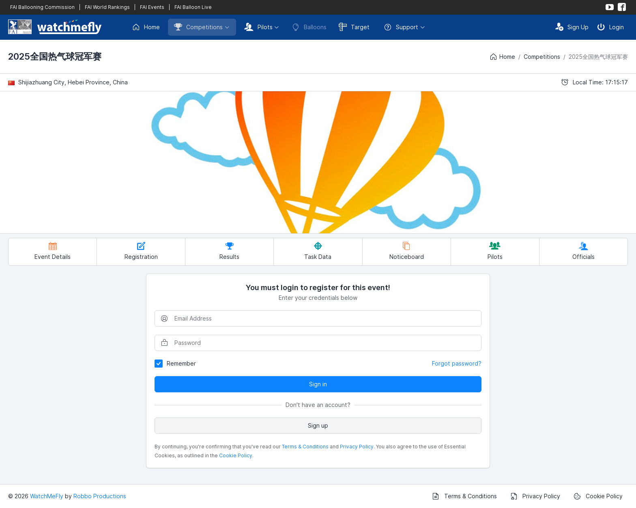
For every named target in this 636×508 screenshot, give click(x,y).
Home (146, 27)
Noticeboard (406, 251)
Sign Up (572, 27)
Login (610, 27)
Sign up (318, 425)
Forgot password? (456, 363)
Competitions (198, 27)
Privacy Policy (357, 446)
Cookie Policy (235, 455)
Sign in (318, 384)
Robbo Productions (99, 496)
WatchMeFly (46, 496)
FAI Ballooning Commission (42, 7)
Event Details (52, 251)
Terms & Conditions (305, 446)
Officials (583, 251)
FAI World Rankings (107, 7)
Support (401, 27)
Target (354, 27)
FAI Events (152, 7)
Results (229, 251)
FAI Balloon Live (193, 7)
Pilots (258, 27)
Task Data (317, 251)
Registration (141, 251)
